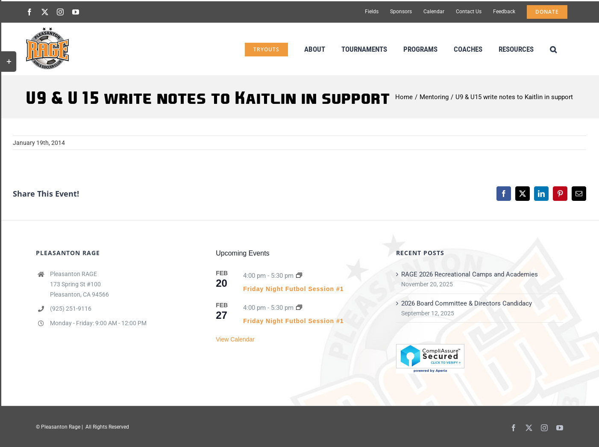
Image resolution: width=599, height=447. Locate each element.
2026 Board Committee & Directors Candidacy (466, 303)
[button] (553, 48)
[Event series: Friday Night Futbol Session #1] (299, 275)
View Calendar (235, 339)
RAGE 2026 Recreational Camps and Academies (469, 274)
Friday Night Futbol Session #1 (293, 288)
